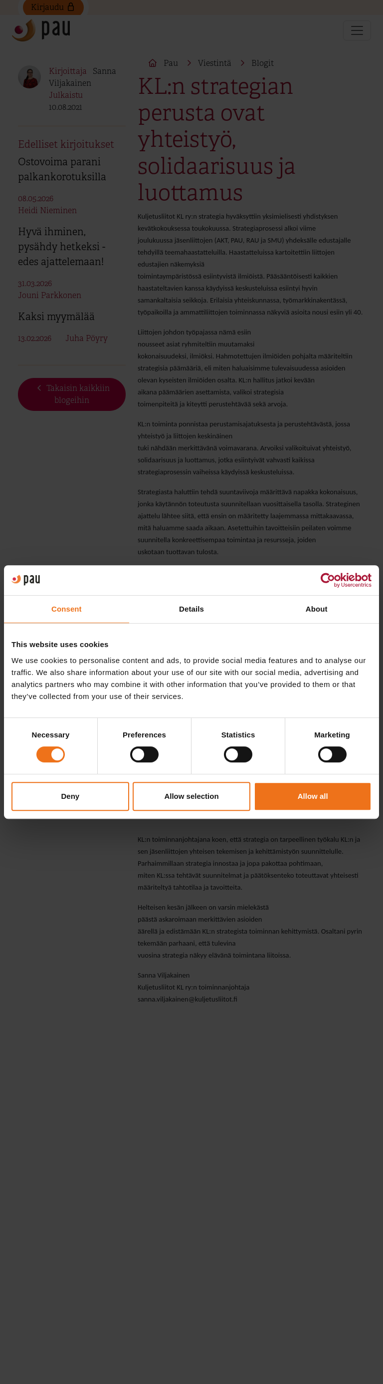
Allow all (313, 796)
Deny (70, 796)
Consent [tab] (66, 609)
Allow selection (191, 796)
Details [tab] (191, 609)
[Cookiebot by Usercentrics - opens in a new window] (328, 580)
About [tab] (317, 609)
